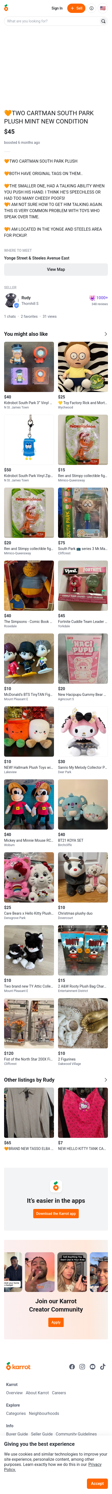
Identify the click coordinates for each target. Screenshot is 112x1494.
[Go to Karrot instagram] (82, 1367)
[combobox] (52, 21)
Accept (97, 1483)
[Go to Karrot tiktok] (103, 1367)
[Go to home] (6, 8)
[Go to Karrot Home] (18, 1366)
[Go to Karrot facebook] (72, 1367)
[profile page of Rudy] (11, 300)
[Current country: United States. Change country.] (103, 8)
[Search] (103, 21)
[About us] (91, 8)
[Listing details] (56, 216)
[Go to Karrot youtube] (92, 1367)
